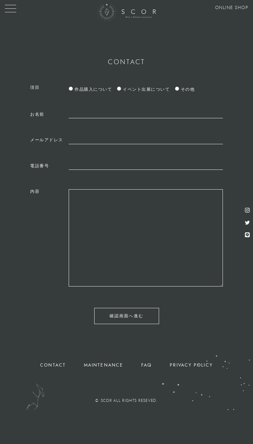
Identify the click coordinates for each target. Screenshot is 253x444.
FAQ (146, 365)
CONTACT (53, 365)
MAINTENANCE (103, 365)
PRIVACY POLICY (191, 365)
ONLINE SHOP (231, 8)
